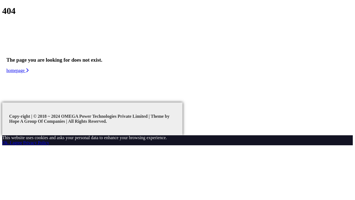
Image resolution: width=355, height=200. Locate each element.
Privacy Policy (36, 142)
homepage (17, 70)
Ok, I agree (12, 142)
